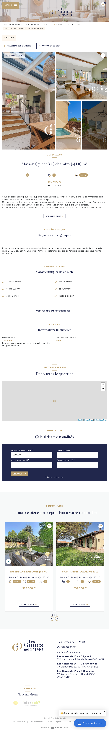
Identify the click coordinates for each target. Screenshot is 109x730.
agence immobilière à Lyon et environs (22, 25)
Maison (70, 25)
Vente (48, 25)
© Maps (88, 420)
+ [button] (103, 385)
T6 (79, 25)
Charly (59, 25)
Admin (69, 722)
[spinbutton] (77, 465)
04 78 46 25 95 (66, 647)
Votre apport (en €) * (20, 460)
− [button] (103, 389)
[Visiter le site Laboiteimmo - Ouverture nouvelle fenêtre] (59, 728)
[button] (57, 618)
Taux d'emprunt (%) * (65, 460)
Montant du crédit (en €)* (22, 450)
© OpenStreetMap (100, 420)
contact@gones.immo (69, 652)
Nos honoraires (19, 722)
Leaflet (80, 420)
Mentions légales (54, 722)
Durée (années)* (64, 450)
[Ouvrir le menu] (10, 5)
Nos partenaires (36, 722)
